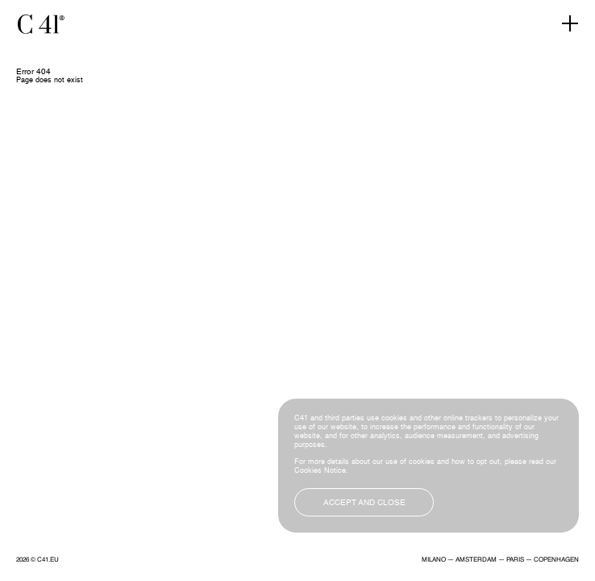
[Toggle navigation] (570, 24)
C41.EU (48, 560)
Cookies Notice (320, 470)
